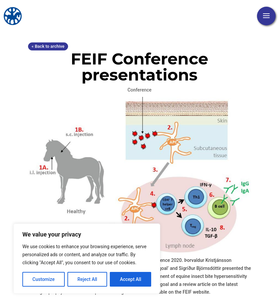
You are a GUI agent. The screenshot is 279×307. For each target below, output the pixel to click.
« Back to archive (48, 46)
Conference (139, 90)
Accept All (130, 279)
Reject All (87, 279)
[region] (86, 258)
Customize (43, 279)
